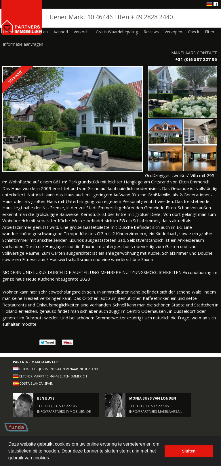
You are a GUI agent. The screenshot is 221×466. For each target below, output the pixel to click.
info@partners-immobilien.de (64, 411)
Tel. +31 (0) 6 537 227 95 (57, 406)
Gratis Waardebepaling (117, 31)
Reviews (151, 31)
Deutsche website (209, 4)
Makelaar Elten (34, 31)
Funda (16, 427)
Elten (209, 31)
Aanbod (61, 31)
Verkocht (82, 31)
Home (8, 31)
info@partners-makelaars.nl (155, 411)
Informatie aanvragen (23, 44)
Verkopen (173, 31)
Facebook (216, 3)
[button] (52, 458)
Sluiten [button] (189, 451)
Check (193, 31)
